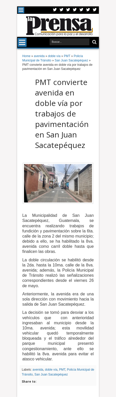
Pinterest (94, 10)
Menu (21, 10)
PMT (62, 369)
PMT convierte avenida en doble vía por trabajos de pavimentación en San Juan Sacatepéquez (62, 113)
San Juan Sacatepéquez (51, 374)
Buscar (93, 42)
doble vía (51, 369)
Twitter (55, 10)
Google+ (68, 10)
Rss (75, 10)
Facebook (61, 10)
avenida (37, 369)
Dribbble (88, 10)
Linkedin (81, 10)
